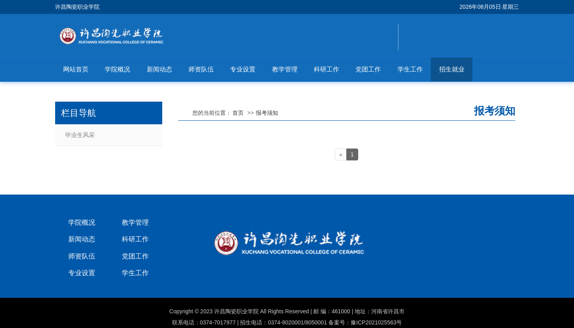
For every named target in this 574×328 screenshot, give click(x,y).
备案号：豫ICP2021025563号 (365, 322)
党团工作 (368, 69)
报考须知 (267, 113)
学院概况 (117, 69)
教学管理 (285, 69)
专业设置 (242, 69)
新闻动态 (159, 69)
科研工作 (326, 69)
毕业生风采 (80, 135)
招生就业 (452, 69)
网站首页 (75, 69)
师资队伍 (201, 69)
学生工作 (410, 69)
